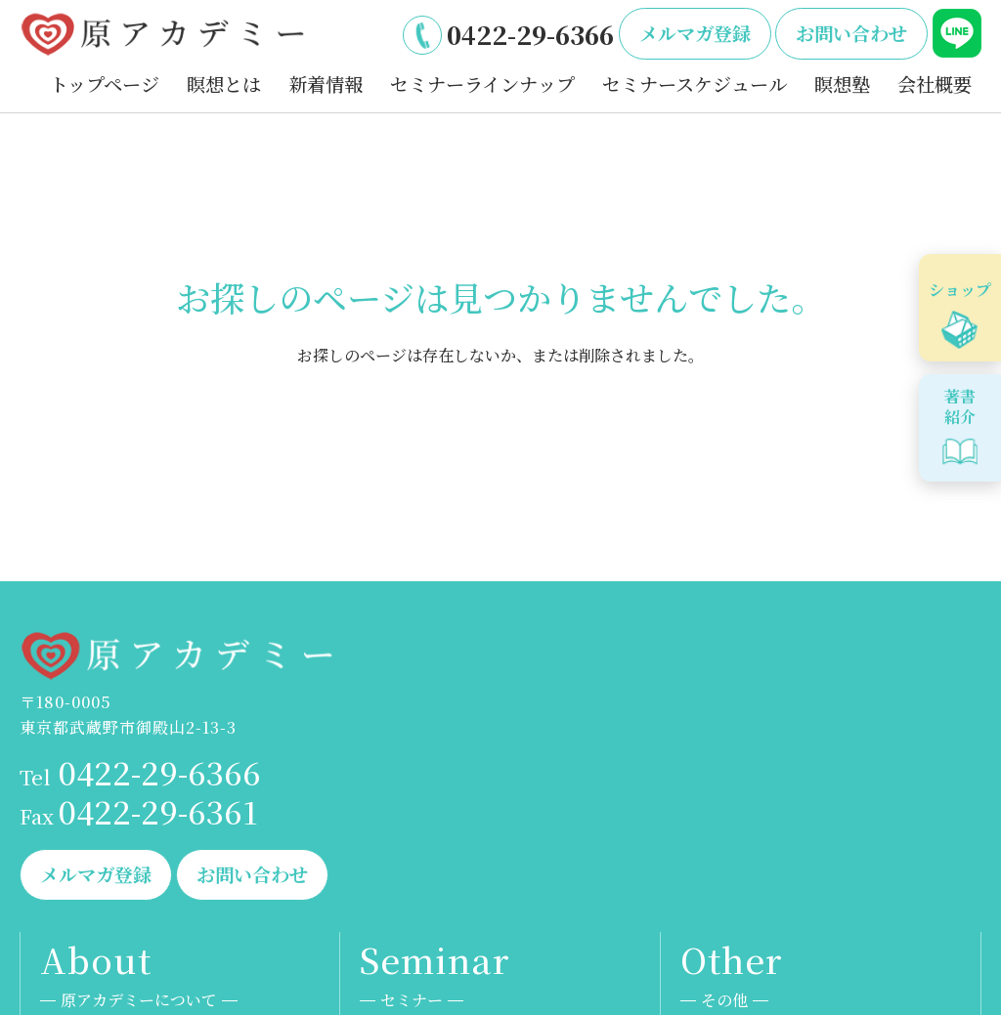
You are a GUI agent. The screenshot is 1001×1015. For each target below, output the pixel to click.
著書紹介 (960, 406)
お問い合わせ (851, 33)
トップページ (104, 83)
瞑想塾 (842, 83)
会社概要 (934, 83)
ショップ (960, 289)
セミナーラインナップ (482, 83)
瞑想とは (224, 83)
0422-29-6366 (530, 34)
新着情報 (325, 83)
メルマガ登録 (695, 33)
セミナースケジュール (694, 83)
